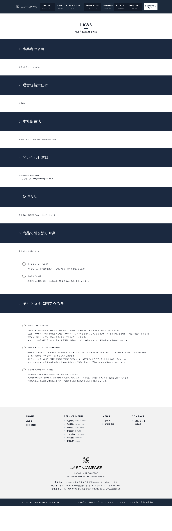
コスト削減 (71, 457)
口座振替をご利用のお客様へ (140, 527)
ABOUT (48, 5)
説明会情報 (109, 446)
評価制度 (70, 450)
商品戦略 (70, 442)
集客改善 (70, 453)
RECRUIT (119, 5)
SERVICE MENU (75, 5)
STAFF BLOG (92, 5)
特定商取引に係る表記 (80, 527)
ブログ (107, 442)
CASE (60, 5)
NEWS (105, 437)
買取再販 (70, 461)
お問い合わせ (139, 442)
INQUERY (132, 5)
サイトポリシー (119, 527)
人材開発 (70, 446)
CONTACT (137, 437)
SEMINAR (107, 5)
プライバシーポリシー (101, 527)
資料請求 (137, 446)
